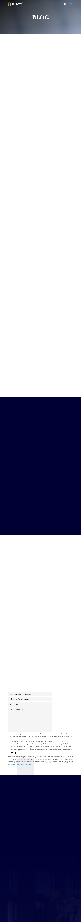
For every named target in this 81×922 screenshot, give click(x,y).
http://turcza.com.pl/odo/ (22, 764)
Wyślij (13, 752)
